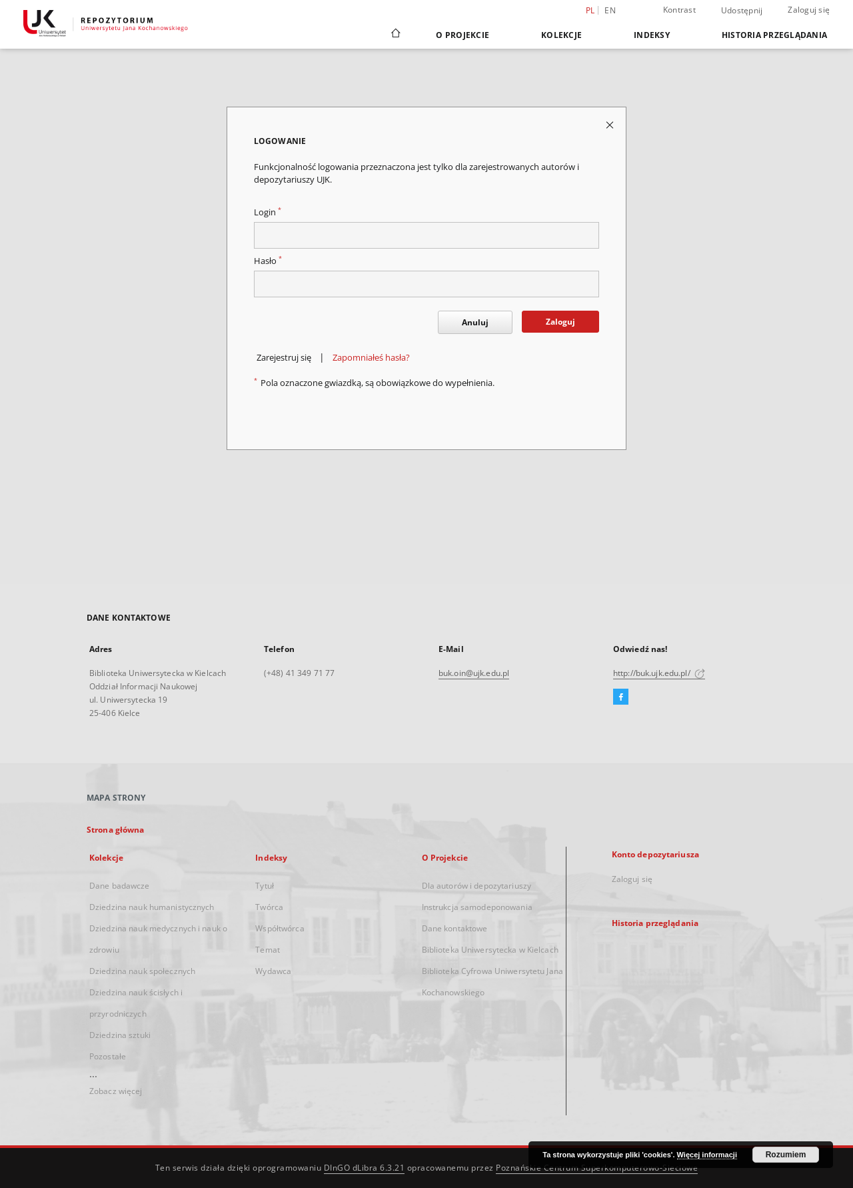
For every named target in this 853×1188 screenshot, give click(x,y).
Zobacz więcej (116, 1091)
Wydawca (273, 971)
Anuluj (475, 322)
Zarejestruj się (284, 357)
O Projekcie (462, 35)
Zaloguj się (809, 9)
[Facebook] (620, 697)
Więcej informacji (707, 1155)
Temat (267, 949)
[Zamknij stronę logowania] (611, 124)
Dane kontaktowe (455, 928)
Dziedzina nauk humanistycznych (152, 907)
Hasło (268, 261)
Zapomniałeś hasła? (371, 357)
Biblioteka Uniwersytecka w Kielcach (490, 949)
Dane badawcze (119, 885)
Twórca (269, 907)
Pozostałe (107, 1056)
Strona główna (116, 829)
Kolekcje (561, 35)
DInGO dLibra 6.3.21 (364, 1167)
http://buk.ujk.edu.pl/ (659, 673)
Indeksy (652, 35)
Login (267, 212)
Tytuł (264, 885)
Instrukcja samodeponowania (477, 907)
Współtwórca (279, 928)
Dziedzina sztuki (120, 1035)
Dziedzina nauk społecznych (142, 971)
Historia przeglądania (774, 35)
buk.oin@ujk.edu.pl (473, 673)
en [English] (610, 10)
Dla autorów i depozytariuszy (476, 885)
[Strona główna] (395, 34)
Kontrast (679, 9)
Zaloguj (560, 321)
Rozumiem (786, 1154)
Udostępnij (742, 10)
